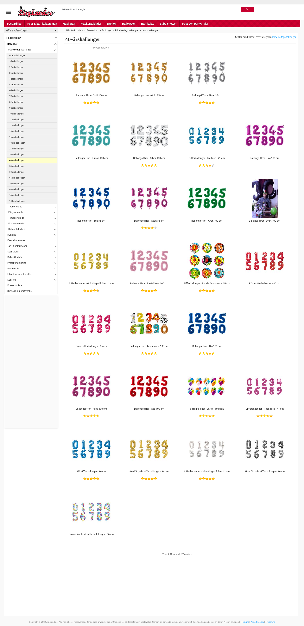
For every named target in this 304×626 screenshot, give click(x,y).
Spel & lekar (13, 251)
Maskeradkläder (91, 23)
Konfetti (11, 279)
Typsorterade (15, 206)
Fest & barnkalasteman (42, 23)
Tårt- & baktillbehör (17, 246)
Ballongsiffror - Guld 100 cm (91, 95)
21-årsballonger (16, 148)
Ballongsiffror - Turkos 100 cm (91, 158)
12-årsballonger (16, 125)
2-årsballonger (16, 67)
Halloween (129, 23)
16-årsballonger (16, 137)
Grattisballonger (17, 55)
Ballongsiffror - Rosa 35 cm (149, 220)
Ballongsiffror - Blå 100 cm (206, 346)
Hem (80, 30)
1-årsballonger (16, 61)
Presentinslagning (16, 263)
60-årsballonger (16, 172)
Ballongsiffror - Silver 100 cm (149, 158)
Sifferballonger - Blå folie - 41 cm (207, 158)
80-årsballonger (16, 189)
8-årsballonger (16, 102)
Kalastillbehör (14, 257)
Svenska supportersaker (19, 291)
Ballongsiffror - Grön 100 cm (206, 220)
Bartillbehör (13, 268)
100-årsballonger (17, 201)
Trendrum (270, 622)
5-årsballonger (16, 84)
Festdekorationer (16, 240)
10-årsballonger (16, 114)
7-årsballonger (16, 96)
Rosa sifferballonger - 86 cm (91, 346)
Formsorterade (16, 223)
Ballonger (12, 44)
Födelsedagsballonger (284, 37)
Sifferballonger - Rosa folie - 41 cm (265, 408)
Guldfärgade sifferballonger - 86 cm (149, 471)
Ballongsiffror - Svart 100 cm (264, 220)
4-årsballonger (16, 79)
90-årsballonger (16, 195)
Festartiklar (14, 23)
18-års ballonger (17, 143)
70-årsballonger (16, 183)
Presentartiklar (15, 285)
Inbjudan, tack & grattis (19, 274)
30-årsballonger (16, 154)
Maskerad (69, 23)
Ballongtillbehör (16, 229)
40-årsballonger (16, 160)
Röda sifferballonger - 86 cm (264, 283)
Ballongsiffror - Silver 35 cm (207, 95)
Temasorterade (16, 218)
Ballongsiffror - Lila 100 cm (264, 158)
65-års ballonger (17, 178)
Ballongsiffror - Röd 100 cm (149, 408)
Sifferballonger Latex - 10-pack (207, 408)
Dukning (11, 234)
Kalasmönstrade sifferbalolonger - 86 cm (91, 534)
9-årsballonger (16, 108)
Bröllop (112, 23)
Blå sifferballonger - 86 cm (91, 471)
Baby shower (168, 23)
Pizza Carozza (257, 622)
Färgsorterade (15, 212)
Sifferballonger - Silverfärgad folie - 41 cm (207, 471)
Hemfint (245, 622)
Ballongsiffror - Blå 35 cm (91, 220)
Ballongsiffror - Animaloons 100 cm (149, 346)
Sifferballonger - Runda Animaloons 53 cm (207, 283)
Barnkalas (147, 23)
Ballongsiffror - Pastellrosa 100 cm (149, 283)
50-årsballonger (16, 166)
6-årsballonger (16, 90)
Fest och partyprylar (195, 23)
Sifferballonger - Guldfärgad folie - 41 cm (91, 283)
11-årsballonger (16, 119)
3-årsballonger (16, 73)
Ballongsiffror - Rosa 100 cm (91, 408)
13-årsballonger (16, 131)
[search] (149, 9)
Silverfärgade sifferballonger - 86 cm (265, 471)
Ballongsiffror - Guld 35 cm (149, 95)
